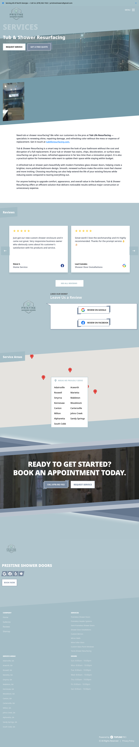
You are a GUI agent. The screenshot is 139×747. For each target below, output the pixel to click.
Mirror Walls (75, 638)
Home (5, 617)
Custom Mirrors (77, 634)
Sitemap (6, 631)
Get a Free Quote (39, 47)
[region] (69, 251)
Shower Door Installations (81, 630)
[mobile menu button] (133, 10)
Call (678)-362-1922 (56, 484)
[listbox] (69, 251)
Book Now (9, 582)
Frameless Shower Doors (80, 617)
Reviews (6, 626)
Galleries (7, 622)
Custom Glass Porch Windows (82, 647)
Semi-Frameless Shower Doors (82, 625)
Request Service (14, 47)
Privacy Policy (128, 741)
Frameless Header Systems (81, 621)
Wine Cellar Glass (77, 642)
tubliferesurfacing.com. (58, 141)
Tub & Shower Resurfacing (81, 651)
